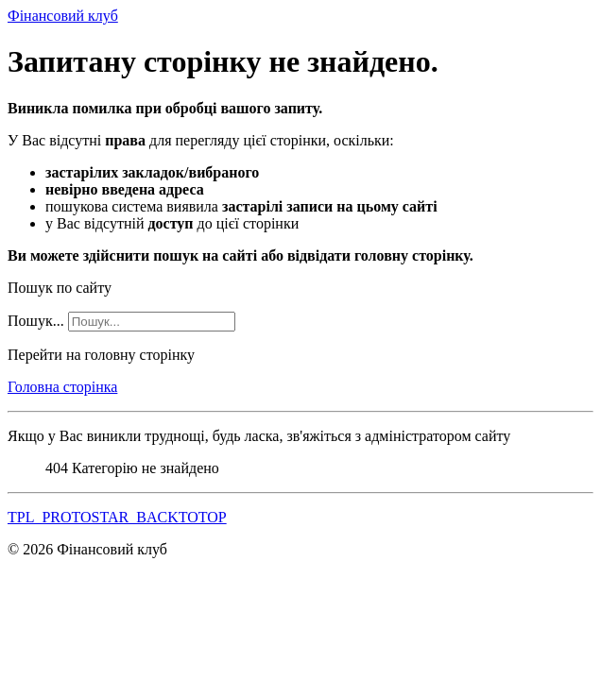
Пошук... (36, 321)
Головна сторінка (62, 387)
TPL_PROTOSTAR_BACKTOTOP (117, 517)
